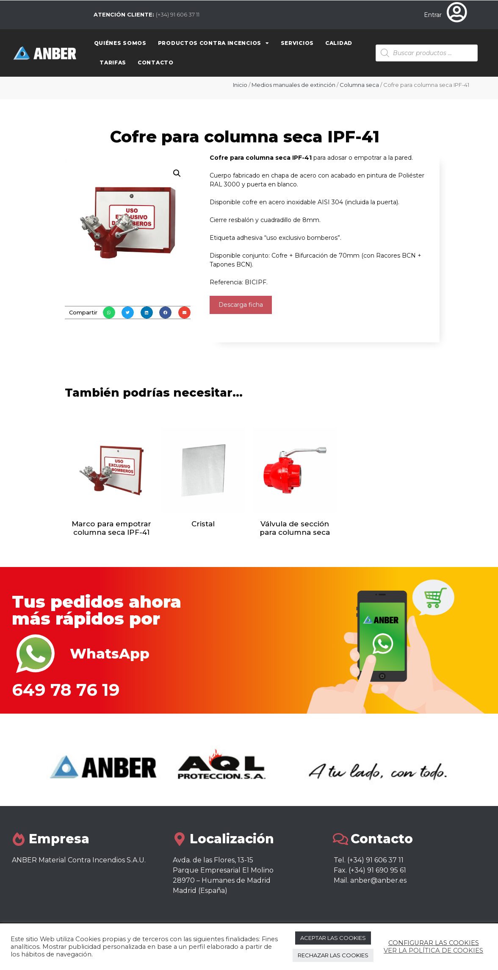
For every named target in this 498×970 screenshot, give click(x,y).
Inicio (240, 84)
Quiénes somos (120, 43)
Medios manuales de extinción (293, 84)
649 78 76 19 (66, 689)
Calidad (338, 43)
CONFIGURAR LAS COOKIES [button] (433, 943)
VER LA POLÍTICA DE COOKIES (433, 950)
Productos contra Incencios (213, 43)
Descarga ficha (241, 305)
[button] (109, 312)
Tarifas (113, 62)
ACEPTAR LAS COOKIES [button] (333, 937)
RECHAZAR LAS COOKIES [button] (333, 955)
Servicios (297, 43)
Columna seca (359, 84)
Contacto (156, 62)
